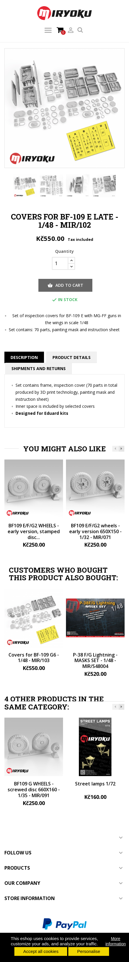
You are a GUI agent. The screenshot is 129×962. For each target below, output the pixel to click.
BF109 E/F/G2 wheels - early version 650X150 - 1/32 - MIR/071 (95, 531)
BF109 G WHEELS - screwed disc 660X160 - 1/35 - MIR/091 (34, 789)
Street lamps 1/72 (95, 783)
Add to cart (65, 285)
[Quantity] (60, 263)
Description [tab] (24, 357)
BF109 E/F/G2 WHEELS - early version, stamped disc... (34, 531)
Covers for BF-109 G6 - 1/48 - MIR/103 (34, 658)
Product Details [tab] (71, 357)
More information (116, 941)
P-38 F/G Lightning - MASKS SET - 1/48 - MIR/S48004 (95, 661)
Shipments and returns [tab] (38, 368)
